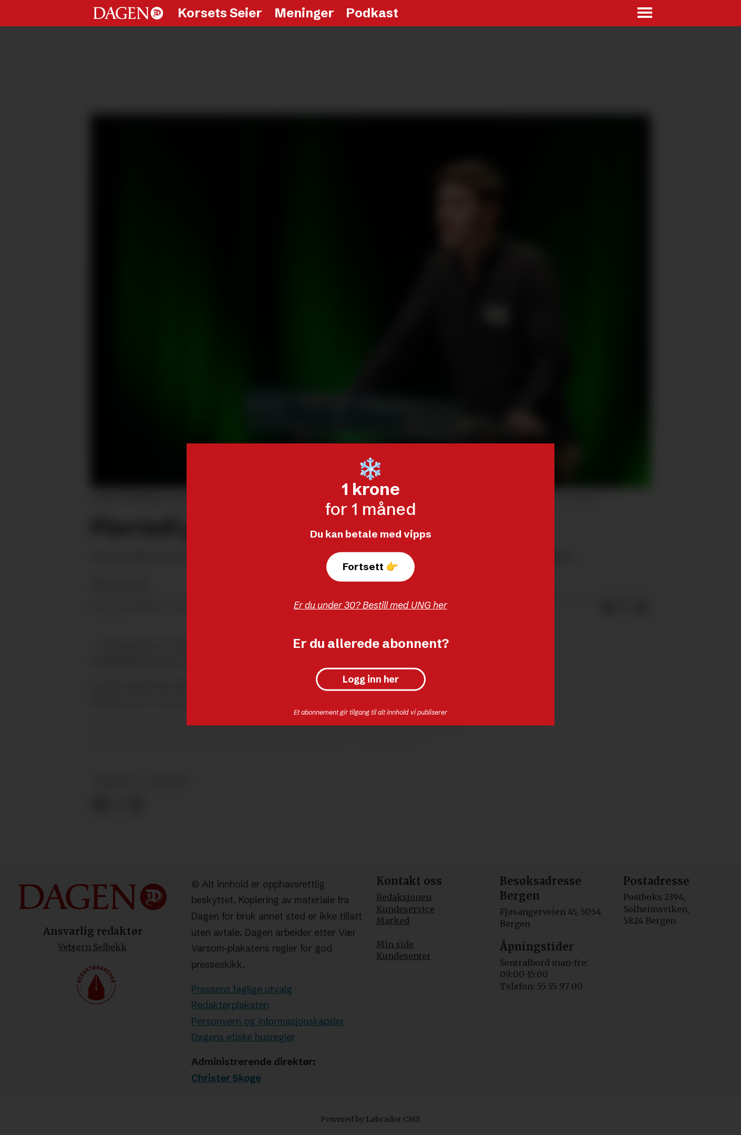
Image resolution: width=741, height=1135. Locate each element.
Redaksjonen (403, 897)
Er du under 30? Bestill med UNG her (370, 605)
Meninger (304, 12)
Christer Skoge (226, 1078)
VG (424, 743)
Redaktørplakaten (230, 1005)
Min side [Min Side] (395, 944)
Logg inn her (371, 679)
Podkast (372, 12)
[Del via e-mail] (642, 608)
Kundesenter (403, 956)
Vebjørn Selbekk (92, 947)
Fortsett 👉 (370, 566)
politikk (167, 781)
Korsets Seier (220, 12)
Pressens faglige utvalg (241, 989)
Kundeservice (405, 909)
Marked (392, 920)
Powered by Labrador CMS (370, 1119)
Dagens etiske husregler (243, 1037)
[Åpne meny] (645, 13)
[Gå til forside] (128, 13)
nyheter (115, 781)
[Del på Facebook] (608, 608)
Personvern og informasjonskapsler (268, 1021)
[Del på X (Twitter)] (625, 608)
